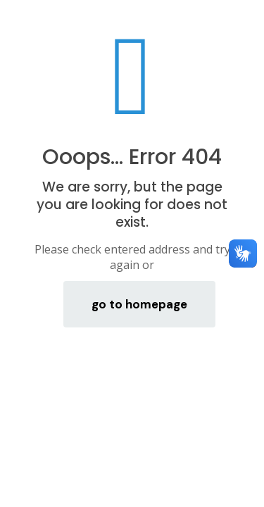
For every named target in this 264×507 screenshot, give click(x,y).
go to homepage (139, 304)
